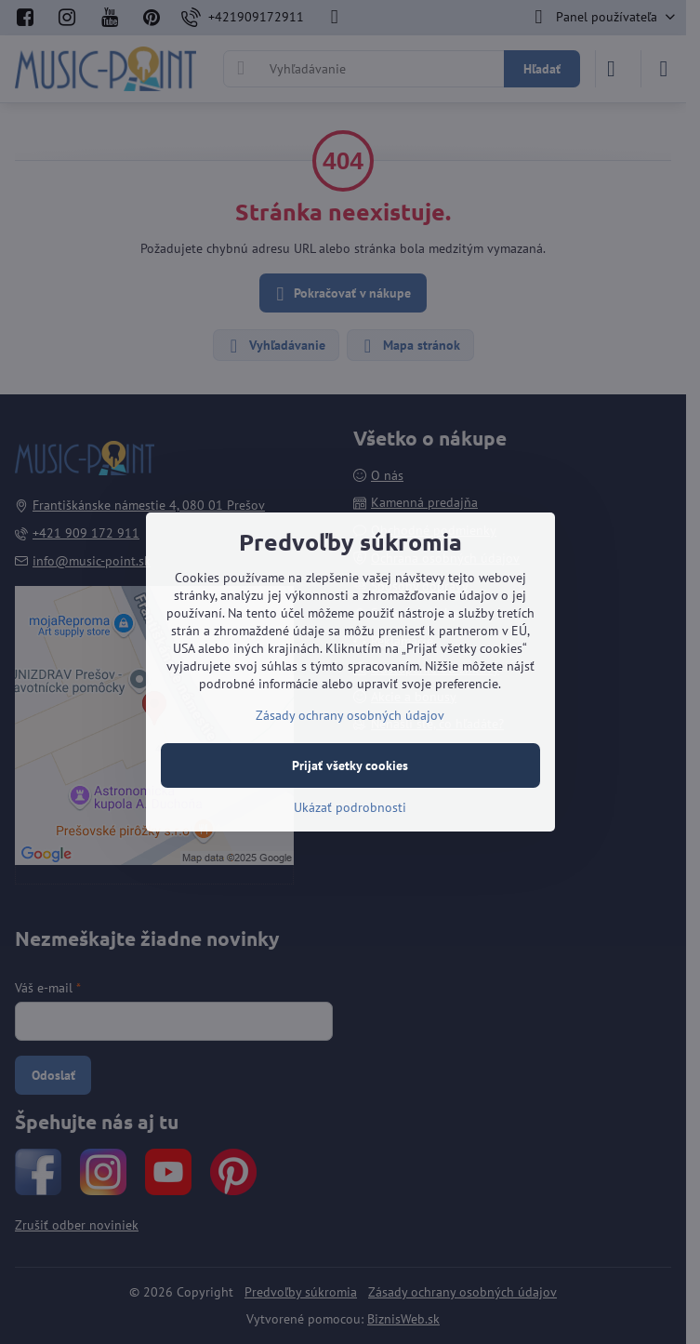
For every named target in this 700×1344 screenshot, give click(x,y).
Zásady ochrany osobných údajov (350, 715)
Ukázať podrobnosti (350, 807)
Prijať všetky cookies (350, 765)
